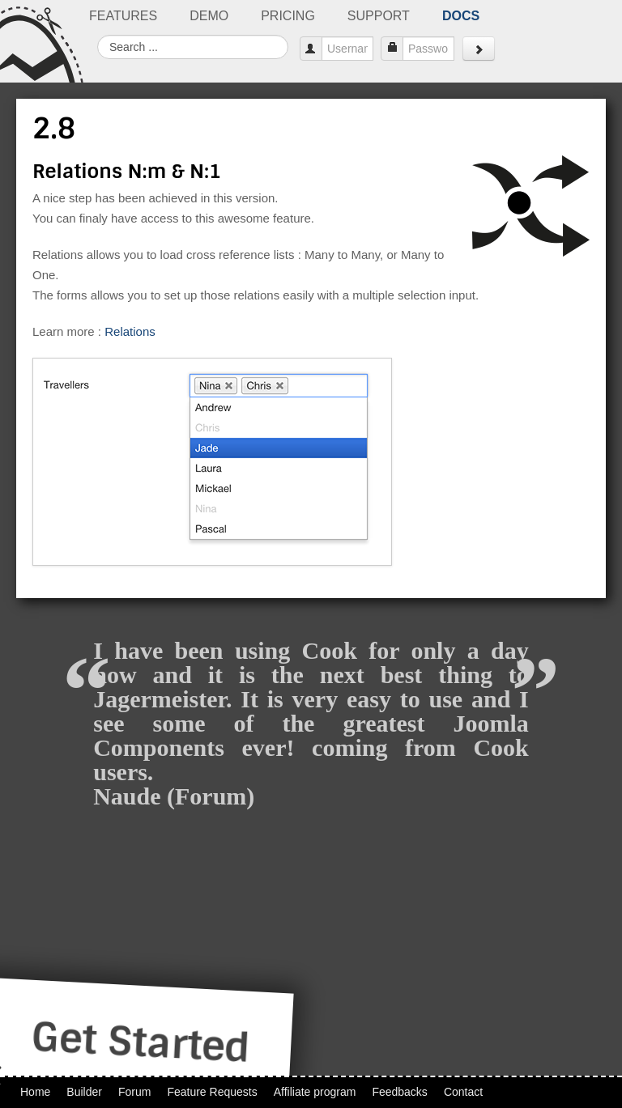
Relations (130, 331)
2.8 (53, 128)
